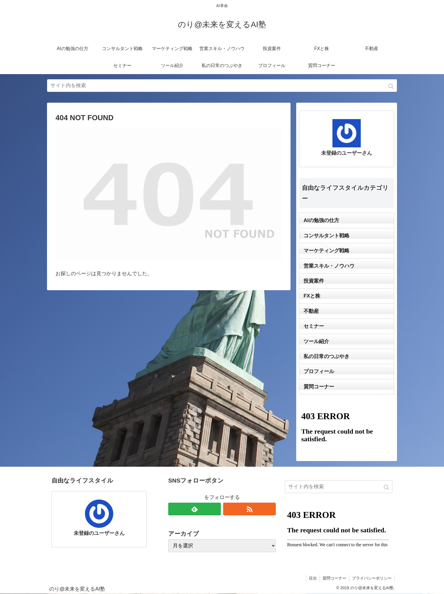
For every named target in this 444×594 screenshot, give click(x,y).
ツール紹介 (316, 341)
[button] (391, 86)
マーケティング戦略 (326, 250)
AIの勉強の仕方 (321, 220)
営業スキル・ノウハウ (329, 266)
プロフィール (319, 371)
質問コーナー (319, 386)
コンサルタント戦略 (326, 235)
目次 (312, 578)
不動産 (311, 311)
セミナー (314, 326)
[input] (222, 85)
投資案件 (314, 281)
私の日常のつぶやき (326, 356)
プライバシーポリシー (372, 578)
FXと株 (312, 296)
